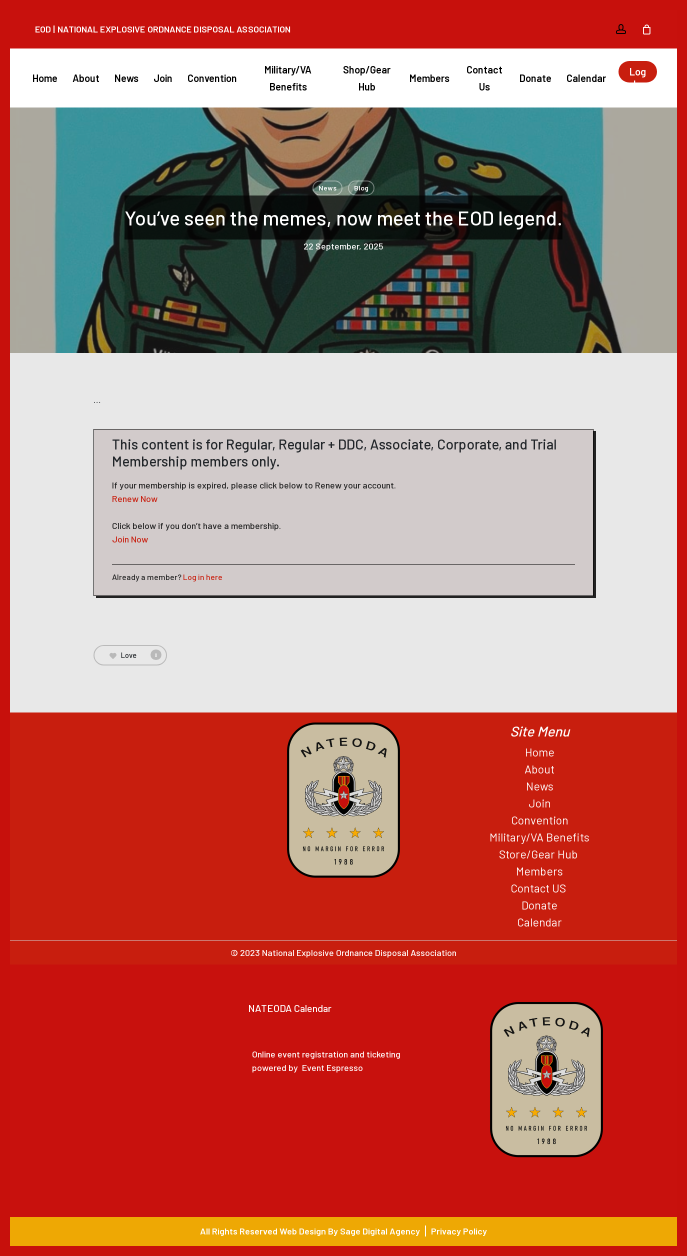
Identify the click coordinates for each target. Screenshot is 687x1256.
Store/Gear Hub (539, 854)
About (539, 769)
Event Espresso (332, 1067)
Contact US (539, 888)
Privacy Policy (459, 1231)
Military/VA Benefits (540, 837)
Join (539, 803)
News (327, 188)
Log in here (202, 577)
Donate (540, 905)
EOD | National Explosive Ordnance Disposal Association (162, 29)
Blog (361, 188)
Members (539, 871)
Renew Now (135, 498)
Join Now (130, 539)
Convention (539, 820)
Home (539, 752)
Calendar (539, 922)
